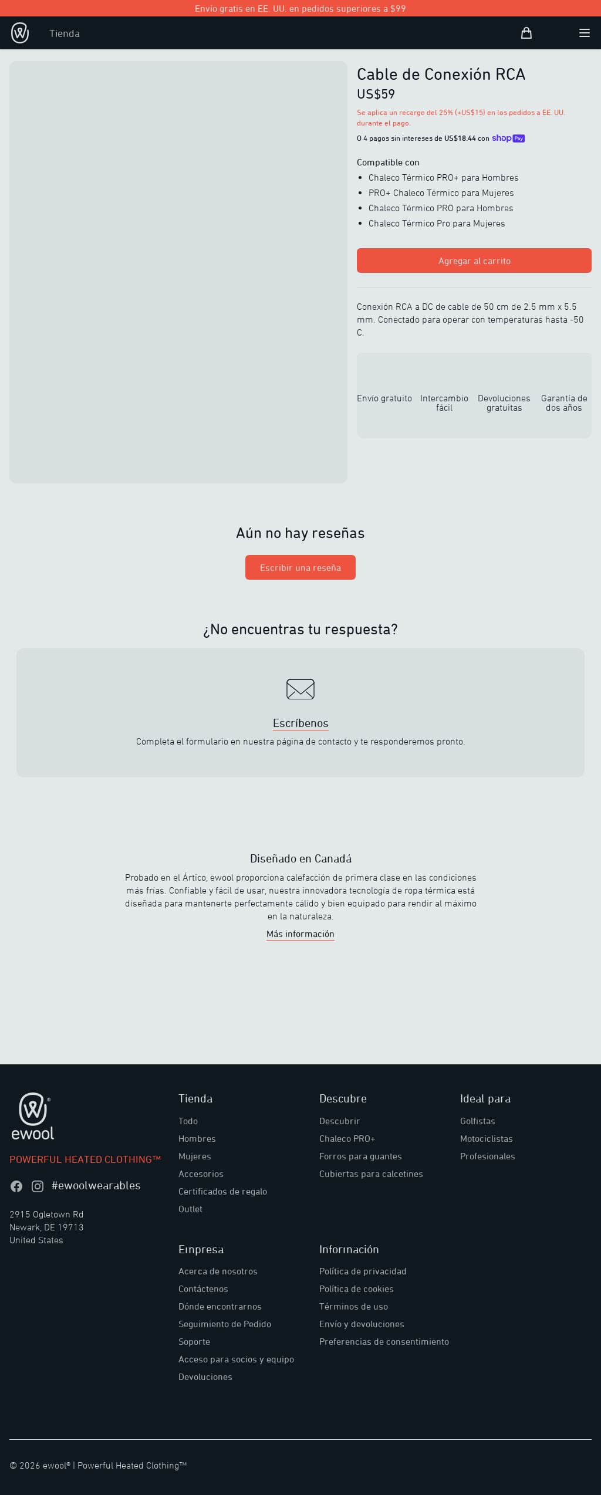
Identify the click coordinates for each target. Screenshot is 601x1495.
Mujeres (194, 1156)
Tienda (64, 33)
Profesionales (487, 1156)
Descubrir (339, 1120)
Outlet (190, 1208)
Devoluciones (205, 1376)
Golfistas (477, 1120)
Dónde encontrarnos (220, 1306)
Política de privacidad (363, 1271)
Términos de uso (353, 1306)
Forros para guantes (360, 1156)
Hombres (197, 1138)
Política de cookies (356, 1288)
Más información (300, 933)
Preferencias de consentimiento (384, 1341)
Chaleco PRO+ (347, 1138)
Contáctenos (203, 1288)
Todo (188, 1120)
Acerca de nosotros (218, 1271)
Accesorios (201, 1173)
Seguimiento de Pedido (224, 1323)
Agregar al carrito (474, 260)
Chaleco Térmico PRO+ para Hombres (444, 177)
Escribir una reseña (300, 567)
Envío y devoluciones (361, 1323)
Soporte (194, 1341)
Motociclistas (486, 1138)
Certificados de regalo (222, 1191)
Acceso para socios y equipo (236, 1359)
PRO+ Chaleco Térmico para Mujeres (441, 192)
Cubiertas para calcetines (371, 1173)
